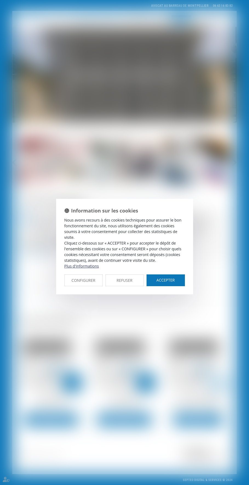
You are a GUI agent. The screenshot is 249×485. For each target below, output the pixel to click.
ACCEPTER (165, 280)
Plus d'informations (81, 266)
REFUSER (125, 280)
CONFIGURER (83, 280)
